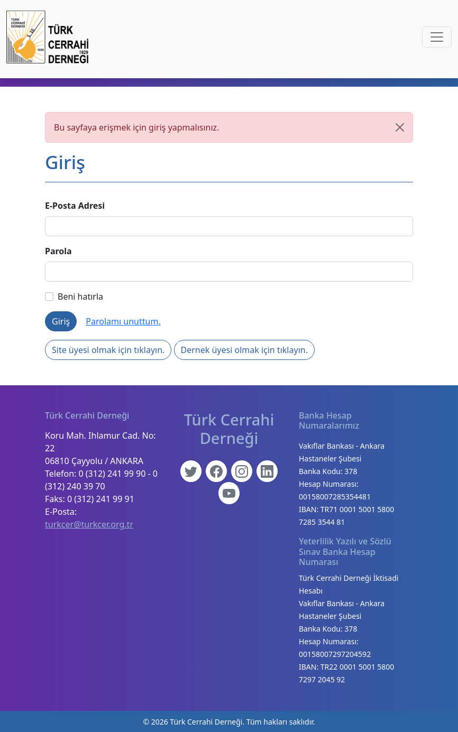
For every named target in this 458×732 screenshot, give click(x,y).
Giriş (61, 321)
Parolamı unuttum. (123, 321)
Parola (58, 251)
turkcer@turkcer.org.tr (89, 524)
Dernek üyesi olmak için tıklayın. (244, 350)
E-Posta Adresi (75, 205)
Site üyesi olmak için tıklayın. (108, 350)
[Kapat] (400, 127)
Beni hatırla (74, 296)
